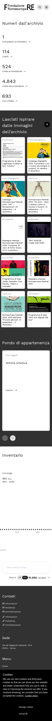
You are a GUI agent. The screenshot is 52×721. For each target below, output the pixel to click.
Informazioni (9, 603)
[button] (5, 438)
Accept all (23, 714)
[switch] (22, 577)
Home (5, 666)
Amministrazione (11, 612)
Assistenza (8, 607)
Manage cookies (26, 707)
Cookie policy (31, 696)
